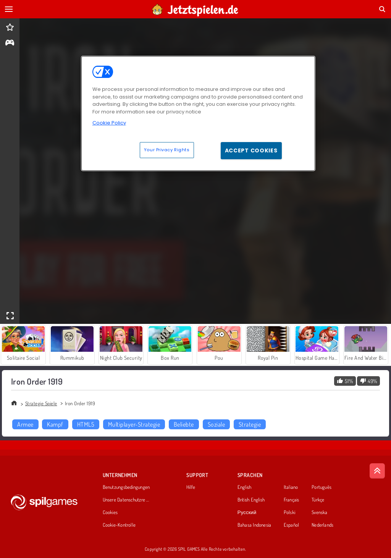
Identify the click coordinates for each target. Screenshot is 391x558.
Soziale (216, 424)
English (245, 487)
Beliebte (184, 424)
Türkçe (318, 500)
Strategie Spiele (41, 403)
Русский (247, 512)
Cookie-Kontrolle (119, 525)
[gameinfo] (9, 43)
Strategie (250, 424)
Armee (25, 424)
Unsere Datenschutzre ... (126, 500)
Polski (289, 512)
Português (321, 487)
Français (291, 500)
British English (251, 500)
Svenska (320, 512)
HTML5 (85, 424)
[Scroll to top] (377, 471)
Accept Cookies (251, 150)
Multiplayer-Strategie (134, 424)
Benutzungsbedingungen (126, 487)
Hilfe (190, 487)
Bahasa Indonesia (254, 525)
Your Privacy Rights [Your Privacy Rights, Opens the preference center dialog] (167, 150)
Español (291, 525)
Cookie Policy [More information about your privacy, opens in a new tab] (109, 122)
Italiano (291, 487)
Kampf (55, 424)
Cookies (110, 512)
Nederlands (322, 525)
